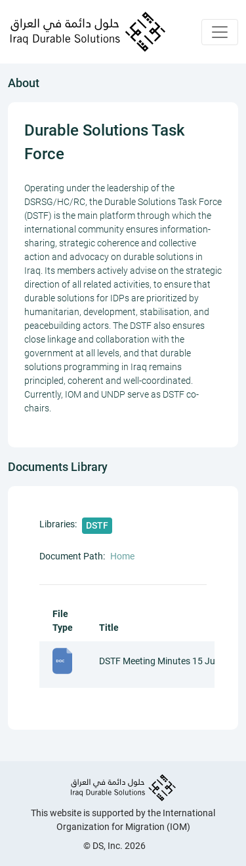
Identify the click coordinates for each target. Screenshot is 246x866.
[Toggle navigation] (219, 32)
